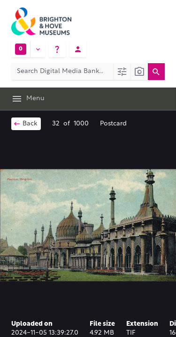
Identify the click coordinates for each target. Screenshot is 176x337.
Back (25, 123)
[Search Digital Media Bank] (62, 71)
